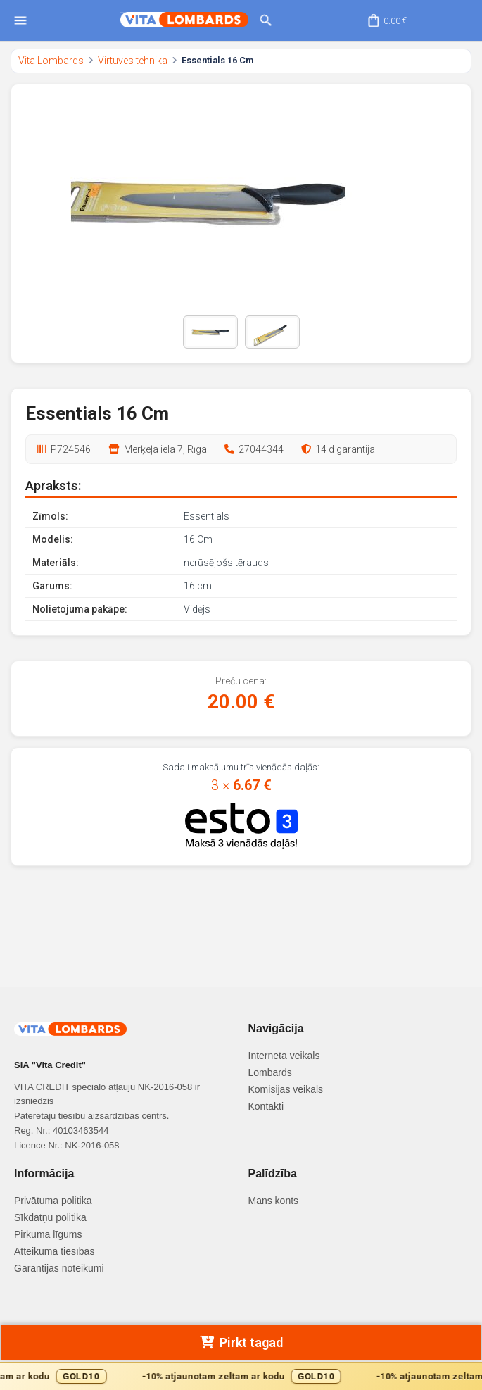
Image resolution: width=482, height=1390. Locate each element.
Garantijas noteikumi (59, 1268)
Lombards (270, 1072)
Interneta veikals (284, 1055)
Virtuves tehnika (132, 60)
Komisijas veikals (286, 1089)
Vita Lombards (51, 60)
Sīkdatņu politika (50, 1217)
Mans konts (273, 1200)
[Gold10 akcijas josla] (241, 1376)
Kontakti (266, 1106)
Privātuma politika (53, 1200)
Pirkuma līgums (48, 1234)
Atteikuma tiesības (54, 1251)
